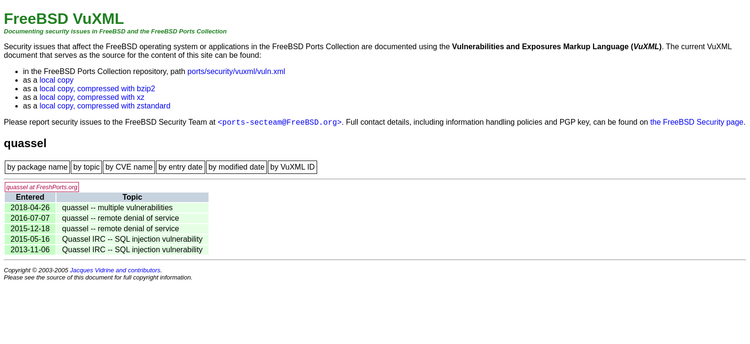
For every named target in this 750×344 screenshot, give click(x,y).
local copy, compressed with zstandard (105, 106)
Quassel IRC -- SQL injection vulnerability (132, 239)
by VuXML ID (292, 167)
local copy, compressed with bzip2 (97, 89)
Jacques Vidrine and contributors (115, 270)
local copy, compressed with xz (92, 97)
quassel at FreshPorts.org (41, 187)
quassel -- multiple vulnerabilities (117, 208)
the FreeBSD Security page (696, 122)
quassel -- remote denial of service (120, 218)
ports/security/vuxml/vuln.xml (237, 71)
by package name (37, 167)
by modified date (237, 167)
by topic (86, 167)
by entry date (180, 167)
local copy (57, 80)
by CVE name (129, 167)
